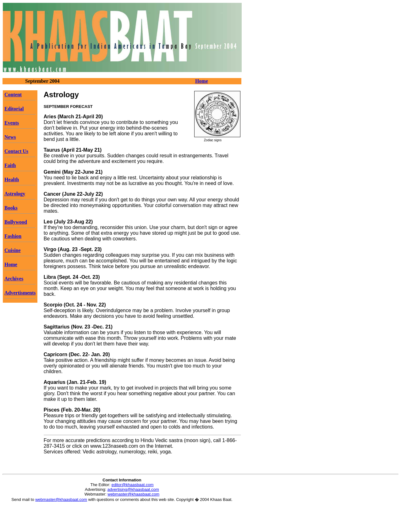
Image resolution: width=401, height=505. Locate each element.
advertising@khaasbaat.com (133, 489)
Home (201, 81)
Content (13, 94)
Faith (10, 165)
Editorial (14, 108)
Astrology (14, 193)
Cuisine (12, 250)
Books (11, 207)
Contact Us (16, 151)
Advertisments (20, 292)
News (10, 137)
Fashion (12, 236)
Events (11, 123)
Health (11, 179)
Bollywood (15, 222)
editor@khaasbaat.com (133, 484)
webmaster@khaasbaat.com (133, 494)
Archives (13, 278)
